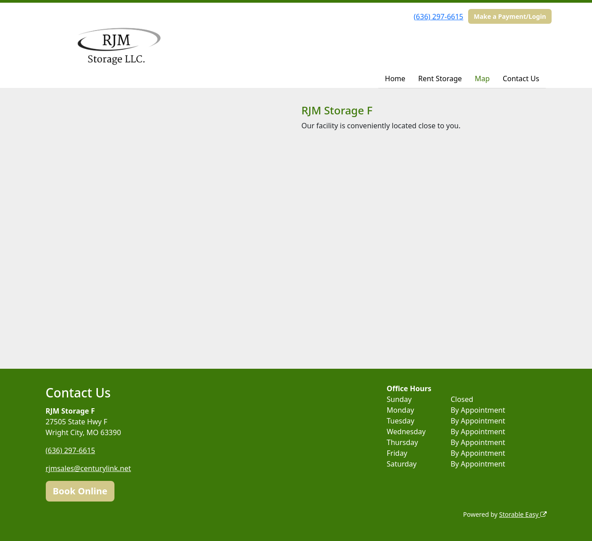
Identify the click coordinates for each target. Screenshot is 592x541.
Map (482, 78)
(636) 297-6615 (438, 17)
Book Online (80, 491)
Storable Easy (522, 514)
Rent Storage (440, 78)
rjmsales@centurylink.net (88, 468)
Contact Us (521, 78)
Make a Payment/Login (510, 16)
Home (395, 78)
